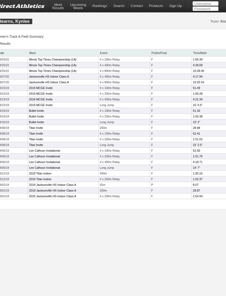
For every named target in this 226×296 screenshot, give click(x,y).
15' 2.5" (197, 145)
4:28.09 (198, 65)
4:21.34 (198, 99)
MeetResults (58, 6)
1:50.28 (198, 93)
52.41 (196, 133)
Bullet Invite (36, 110)
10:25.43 (198, 82)
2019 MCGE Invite (41, 88)
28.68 (196, 127)
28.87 (196, 190)
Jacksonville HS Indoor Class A (49, 76)
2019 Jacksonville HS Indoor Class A (52, 184)
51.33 (196, 110)
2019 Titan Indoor (40, 173)
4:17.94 (198, 76)
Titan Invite (36, 127)
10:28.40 (198, 70)
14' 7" (196, 167)
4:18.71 (198, 162)
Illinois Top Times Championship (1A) (52, 59)
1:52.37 (198, 179)
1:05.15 (198, 173)
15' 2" (196, 122)
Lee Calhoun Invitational (44, 150)
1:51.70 (198, 156)
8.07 (196, 184)
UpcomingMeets (78, 6)
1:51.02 (198, 139)
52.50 (196, 150)
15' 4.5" (197, 105)
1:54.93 (198, 196)
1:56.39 (198, 59)
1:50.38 (198, 116)
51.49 (196, 88)
